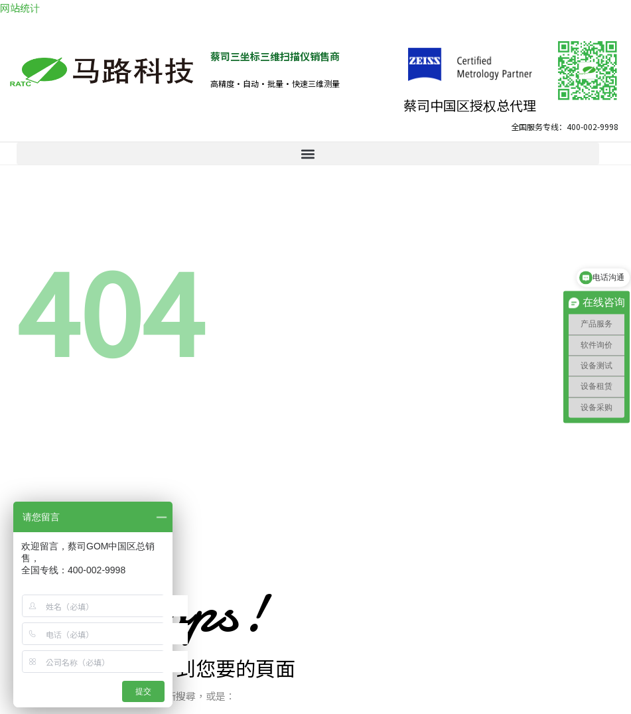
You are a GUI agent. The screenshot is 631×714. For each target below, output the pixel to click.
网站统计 (20, 8)
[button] (308, 154)
